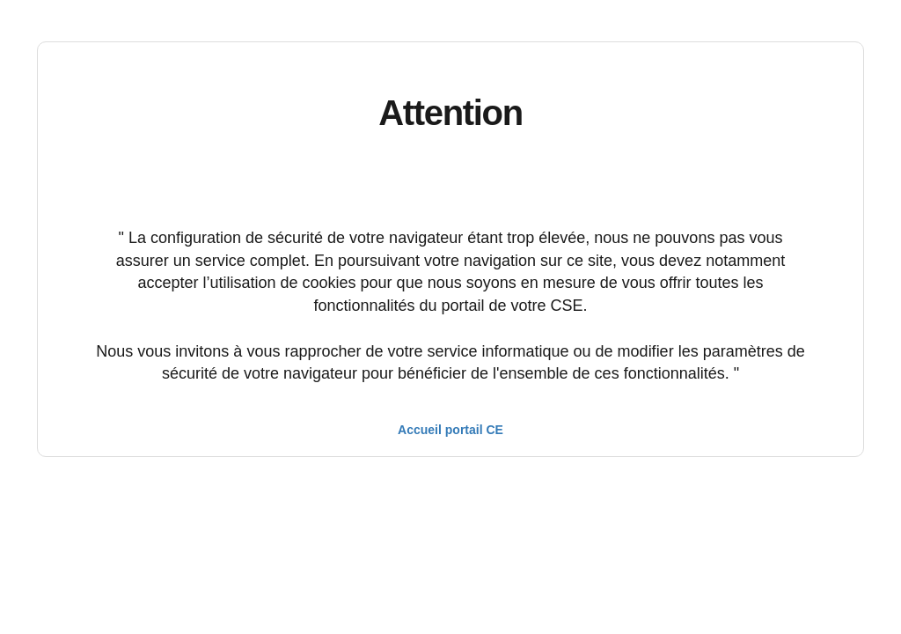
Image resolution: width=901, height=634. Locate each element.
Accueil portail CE (450, 430)
